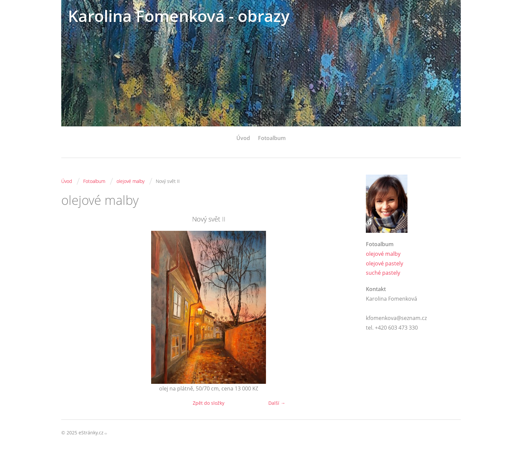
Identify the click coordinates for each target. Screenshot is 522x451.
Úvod (243, 138)
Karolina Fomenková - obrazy (179, 16)
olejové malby (130, 181)
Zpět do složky (208, 403)
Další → (276, 403)
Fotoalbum (272, 138)
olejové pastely (384, 263)
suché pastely (383, 272)
